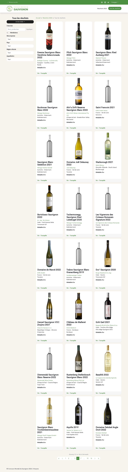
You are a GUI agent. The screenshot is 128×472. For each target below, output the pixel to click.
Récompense (11, 36)
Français (114, 2)
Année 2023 (20, 22)
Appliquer (29, 29)
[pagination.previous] (59, 458)
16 (91, 458)
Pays (8, 43)
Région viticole (11, 49)
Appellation (10, 56)
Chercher (10, 26)
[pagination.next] (95, 458)
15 (87, 458)
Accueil (38, 18)
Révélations (14, 33)
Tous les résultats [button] (114, 8)
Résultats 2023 (102, 8)
